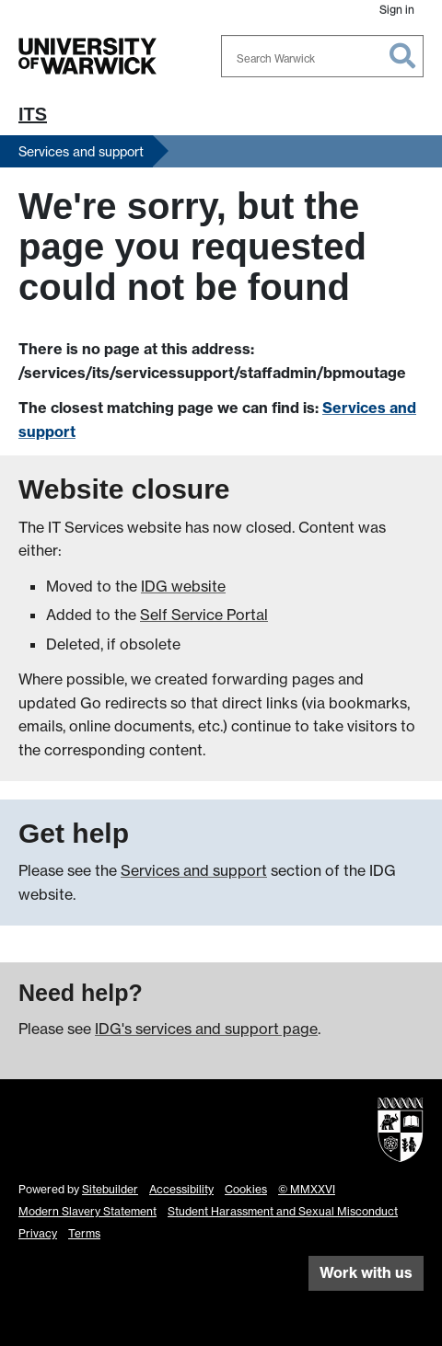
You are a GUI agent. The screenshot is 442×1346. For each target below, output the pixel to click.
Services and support (81, 151)
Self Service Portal (204, 614)
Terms (84, 1233)
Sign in (396, 10)
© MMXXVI (306, 1189)
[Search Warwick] (322, 56)
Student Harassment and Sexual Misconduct (283, 1211)
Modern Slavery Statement (87, 1211)
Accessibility (181, 1189)
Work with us (366, 1272)
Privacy (37, 1233)
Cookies (246, 1189)
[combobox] (322, 56)
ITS (32, 114)
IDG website (183, 586)
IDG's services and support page (206, 1028)
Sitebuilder (110, 1189)
